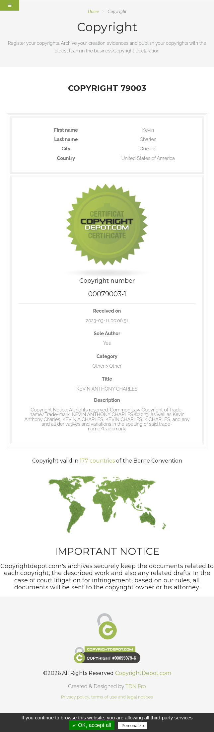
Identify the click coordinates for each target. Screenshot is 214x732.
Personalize (132, 725)
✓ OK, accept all (91, 725)
